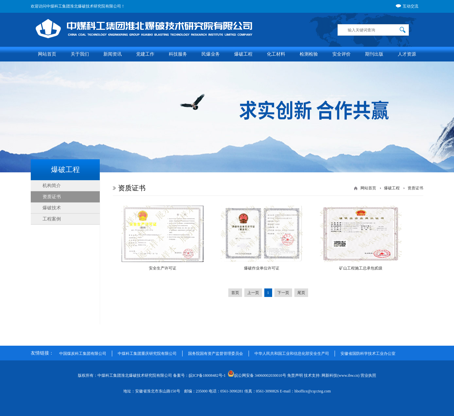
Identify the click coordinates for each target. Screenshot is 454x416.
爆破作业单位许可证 (261, 268)
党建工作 (145, 54)
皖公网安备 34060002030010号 (257, 375)
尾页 (301, 292)
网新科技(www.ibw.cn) (340, 375)
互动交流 (407, 6)
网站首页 (47, 54)
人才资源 (407, 54)
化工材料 (276, 54)
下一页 (283, 292)
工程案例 (52, 219)
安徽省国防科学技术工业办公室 (367, 353)
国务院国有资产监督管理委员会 (215, 353)
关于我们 (80, 54)
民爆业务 (210, 54)
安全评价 (341, 54)
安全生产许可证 (162, 268)
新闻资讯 (112, 54)
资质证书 (52, 196)
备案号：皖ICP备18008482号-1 (200, 375)
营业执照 (368, 375)
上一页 (253, 292)
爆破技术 (52, 207)
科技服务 (178, 54)
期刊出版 (374, 54)
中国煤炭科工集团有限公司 (82, 353)
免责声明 (295, 375)
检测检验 (309, 54)
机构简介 (52, 185)
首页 (235, 292)
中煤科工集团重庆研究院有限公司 (147, 353)
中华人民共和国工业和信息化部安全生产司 (291, 353)
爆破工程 (243, 54)
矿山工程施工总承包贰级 (360, 268)
